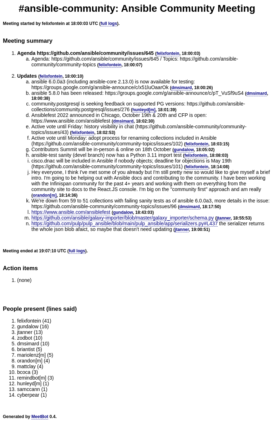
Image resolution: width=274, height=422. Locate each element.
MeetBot (39, 416)
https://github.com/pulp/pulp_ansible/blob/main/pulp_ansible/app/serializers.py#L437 (124, 223)
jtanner (223, 218)
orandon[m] (45, 195)
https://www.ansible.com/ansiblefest (70, 212)
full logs (109, 23)
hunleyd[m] (144, 109)
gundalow (184, 149)
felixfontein (168, 53)
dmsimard (181, 87)
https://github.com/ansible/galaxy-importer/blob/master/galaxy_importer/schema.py (122, 218)
